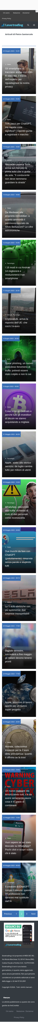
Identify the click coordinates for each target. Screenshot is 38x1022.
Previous (8, 914)
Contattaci (6, 991)
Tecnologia (10, 263)
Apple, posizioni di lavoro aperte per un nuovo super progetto (18, 706)
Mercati (9, 315)
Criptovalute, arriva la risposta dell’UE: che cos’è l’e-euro (16, 323)
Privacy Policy (6, 18)
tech (8, 359)
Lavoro (9, 698)
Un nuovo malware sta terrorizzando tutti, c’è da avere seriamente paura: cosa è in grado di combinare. (18, 798)
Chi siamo (6, 13)
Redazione (16, 13)
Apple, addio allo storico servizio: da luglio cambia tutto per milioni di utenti (18, 466)
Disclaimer (26, 13)
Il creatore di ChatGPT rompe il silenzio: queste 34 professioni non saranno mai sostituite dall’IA (18, 893)
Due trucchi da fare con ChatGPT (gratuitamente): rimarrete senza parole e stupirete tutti (19, 558)
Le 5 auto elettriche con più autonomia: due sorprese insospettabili (17, 610)
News (9, 64)
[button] (28, 25)
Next (33, 914)
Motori (9, 160)
